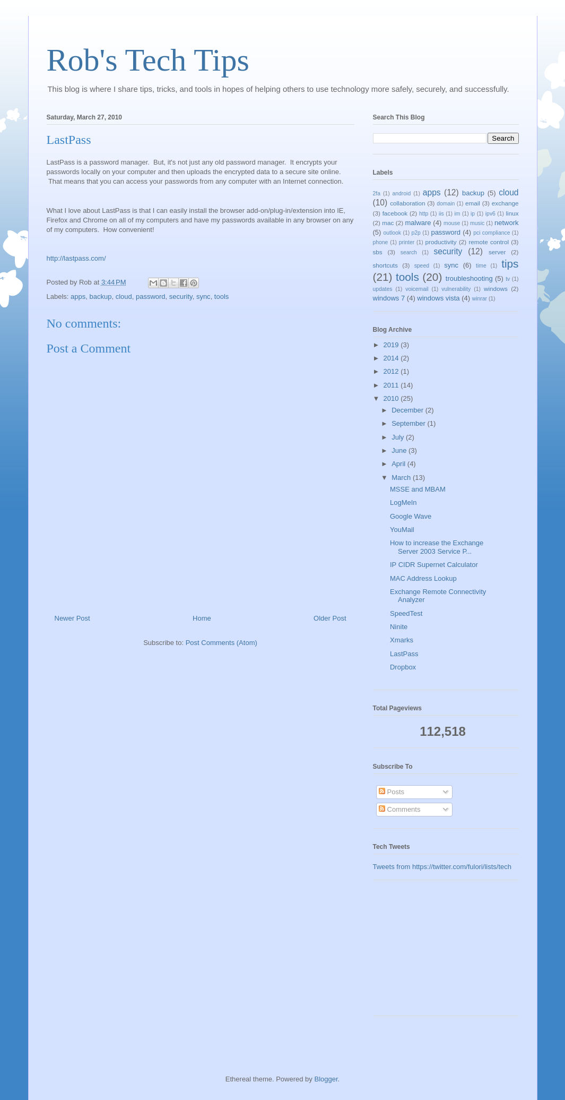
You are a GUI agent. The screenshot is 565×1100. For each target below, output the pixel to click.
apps (78, 296)
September (409, 423)
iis (441, 214)
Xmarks (401, 640)
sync (203, 296)
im (457, 214)
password (151, 296)
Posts (391, 792)
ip (473, 214)
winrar (479, 299)
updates (383, 289)
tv (508, 279)
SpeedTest (406, 613)
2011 (392, 385)
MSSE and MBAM (418, 489)
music (477, 223)
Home (202, 618)
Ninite (398, 627)
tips (509, 263)
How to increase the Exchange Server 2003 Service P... (436, 547)
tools (221, 296)
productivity (441, 241)
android (402, 193)
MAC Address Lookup (423, 578)
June (400, 450)
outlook (393, 233)
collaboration (407, 203)
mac (388, 222)
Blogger (325, 1079)
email (472, 203)
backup (100, 296)
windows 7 (389, 298)
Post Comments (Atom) (221, 643)
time (481, 266)
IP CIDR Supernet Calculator (434, 565)
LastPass (404, 654)
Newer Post (72, 618)
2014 (392, 358)
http (423, 214)
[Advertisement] (426, 952)
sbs (378, 251)
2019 (392, 345)
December (408, 410)
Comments (399, 809)
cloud (124, 296)
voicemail (416, 289)
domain (446, 204)
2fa (376, 193)
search (409, 252)
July (399, 437)
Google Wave (410, 516)
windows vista (438, 298)
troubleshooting (469, 278)
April (399, 464)
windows (496, 288)
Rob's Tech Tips (148, 60)
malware (418, 223)
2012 (392, 371)
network (506, 223)
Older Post (330, 618)
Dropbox (403, 667)
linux (512, 213)
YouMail (402, 530)
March (402, 478)
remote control (488, 241)
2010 (392, 398)
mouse (452, 223)
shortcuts (385, 265)
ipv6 (490, 214)
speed (421, 266)
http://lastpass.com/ (76, 258)
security (181, 296)
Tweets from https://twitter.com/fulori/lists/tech (442, 867)
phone (380, 242)
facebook (395, 213)
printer (406, 242)
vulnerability (456, 289)
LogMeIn (403, 502)
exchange (505, 203)
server (497, 251)
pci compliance (491, 233)
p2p (416, 233)
